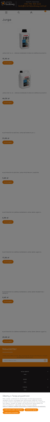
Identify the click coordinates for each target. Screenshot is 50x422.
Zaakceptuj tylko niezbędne (13, 410)
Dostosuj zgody (31, 410)
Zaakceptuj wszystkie (11, 412)
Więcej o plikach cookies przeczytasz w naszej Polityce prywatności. (24, 406)
